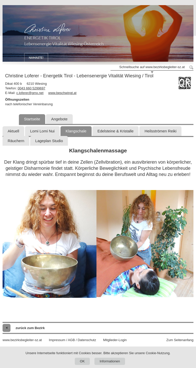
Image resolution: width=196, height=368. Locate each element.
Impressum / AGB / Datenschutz (72, 340)
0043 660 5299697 (31, 88)
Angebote (59, 119)
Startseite (32, 119)
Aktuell (13, 131)
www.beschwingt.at (62, 93)
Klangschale (76, 131)
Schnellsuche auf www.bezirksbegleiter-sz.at (152, 67)
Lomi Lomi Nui (42, 131)
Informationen (110, 361)
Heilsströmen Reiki (160, 131)
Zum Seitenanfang (179, 340)
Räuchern (16, 141)
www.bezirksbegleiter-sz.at (22, 340)
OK (82, 361)
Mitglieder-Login (115, 340)
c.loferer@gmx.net (29, 93)
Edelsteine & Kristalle (115, 131)
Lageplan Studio (49, 141)
